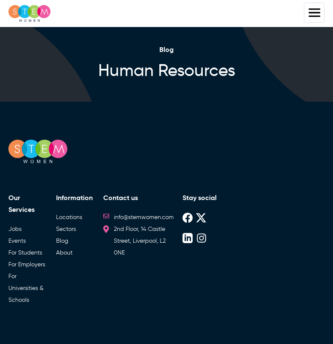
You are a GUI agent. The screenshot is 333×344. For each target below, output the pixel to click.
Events (17, 240)
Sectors (66, 229)
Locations (69, 217)
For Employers (26, 264)
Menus (314, 13)
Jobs (14, 229)
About (64, 252)
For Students (25, 252)
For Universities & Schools (25, 288)
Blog (62, 240)
